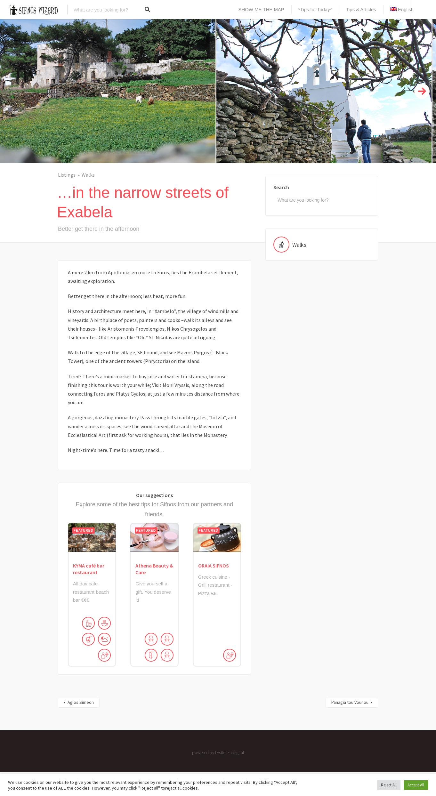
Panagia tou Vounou (349, 702)
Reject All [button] (389, 785)
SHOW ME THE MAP (261, 9)
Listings (67, 175)
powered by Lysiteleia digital (218, 752)
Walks (88, 175)
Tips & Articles (361, 9)
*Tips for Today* (315, 9)
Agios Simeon (81, 702)
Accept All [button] (416, 785)
